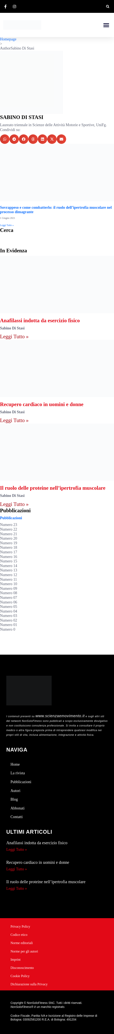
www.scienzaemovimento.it (60, 716)
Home (15, 764)
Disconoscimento (22, 968)
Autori (15, 791)
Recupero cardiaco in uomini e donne (41, 404)
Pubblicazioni (11, 518)
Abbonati (17, 808)
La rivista (17, 773)
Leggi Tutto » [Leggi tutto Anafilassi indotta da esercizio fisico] (14, 336)
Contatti (16, 817)
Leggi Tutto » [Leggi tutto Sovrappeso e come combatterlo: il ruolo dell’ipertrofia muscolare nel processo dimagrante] (7, 225)
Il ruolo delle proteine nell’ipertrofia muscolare (52, 488)
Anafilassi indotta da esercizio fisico (40, 320)
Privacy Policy (20, 926)
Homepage (8, 39)
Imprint (15, 959)
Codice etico (18, 934)
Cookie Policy (20, 976)
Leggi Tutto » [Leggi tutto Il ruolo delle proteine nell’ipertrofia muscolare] (14, 504)
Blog (14, 799)
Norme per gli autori (24, 951)
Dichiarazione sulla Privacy (29, 984)
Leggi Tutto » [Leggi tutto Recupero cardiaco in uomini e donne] (14, 420)
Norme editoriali (21, 943)
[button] (107, 6)
